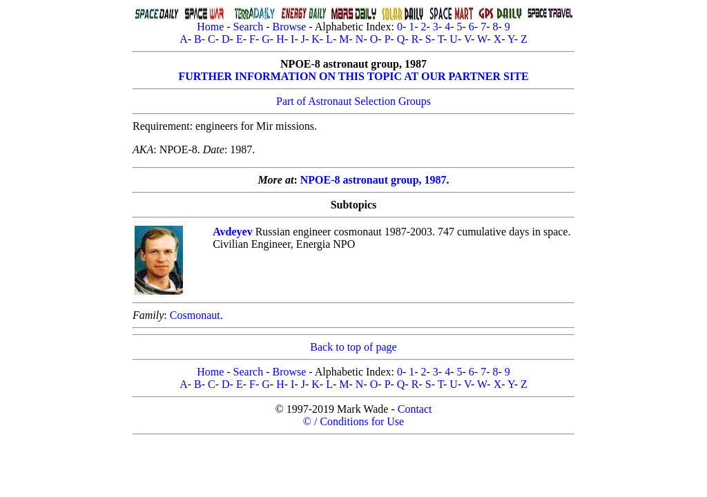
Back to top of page (353, 347)
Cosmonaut (195, 315)
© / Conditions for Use (353, 421)
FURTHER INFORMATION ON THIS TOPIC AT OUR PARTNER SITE (353, 76)
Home (210, 26)
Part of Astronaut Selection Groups (353, 101)
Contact (415, 409)
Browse (289, 26)
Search (248, 26)
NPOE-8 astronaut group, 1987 (373, 180)
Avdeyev (232, 231)
